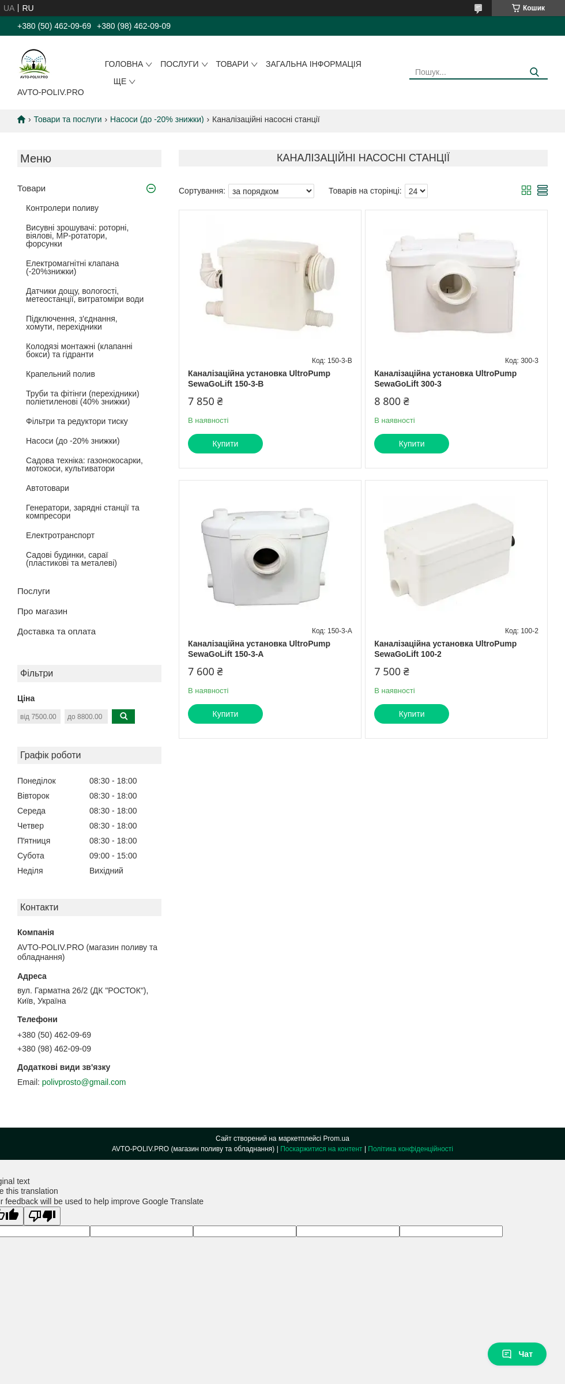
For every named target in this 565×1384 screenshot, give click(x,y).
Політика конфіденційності (410, 1149)
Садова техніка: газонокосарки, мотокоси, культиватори (84, 464)
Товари (232, 64)
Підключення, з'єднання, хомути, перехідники (72, 322)
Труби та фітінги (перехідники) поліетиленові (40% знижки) (83, 397)
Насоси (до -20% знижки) (157, 119)
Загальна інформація (313, 64)
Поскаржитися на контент (321, 1149)
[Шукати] (535, 72)
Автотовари (47, 488)
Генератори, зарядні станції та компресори (83, 511)
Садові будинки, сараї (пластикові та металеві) (71, 559)
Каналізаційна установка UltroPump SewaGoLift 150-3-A (259, 649)
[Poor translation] (42, 1216)
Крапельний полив (60, 374)
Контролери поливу (62, 208)
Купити (226, 443)
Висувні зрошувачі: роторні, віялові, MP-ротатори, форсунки (77, 235)
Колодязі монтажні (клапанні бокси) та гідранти (79, 350)
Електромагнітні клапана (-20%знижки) (72, 267)
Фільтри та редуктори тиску (77, 421)
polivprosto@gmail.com (84, 1082)
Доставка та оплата (56, 631)
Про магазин (42, 611)
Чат (517, 1354)
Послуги (179, 64)
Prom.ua (336, 1139)
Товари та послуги (67, 119)
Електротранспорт (60, 535)
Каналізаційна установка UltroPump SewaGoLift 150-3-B (259, 378)
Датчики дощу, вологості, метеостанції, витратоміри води (85, 295)
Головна (124, 64)
